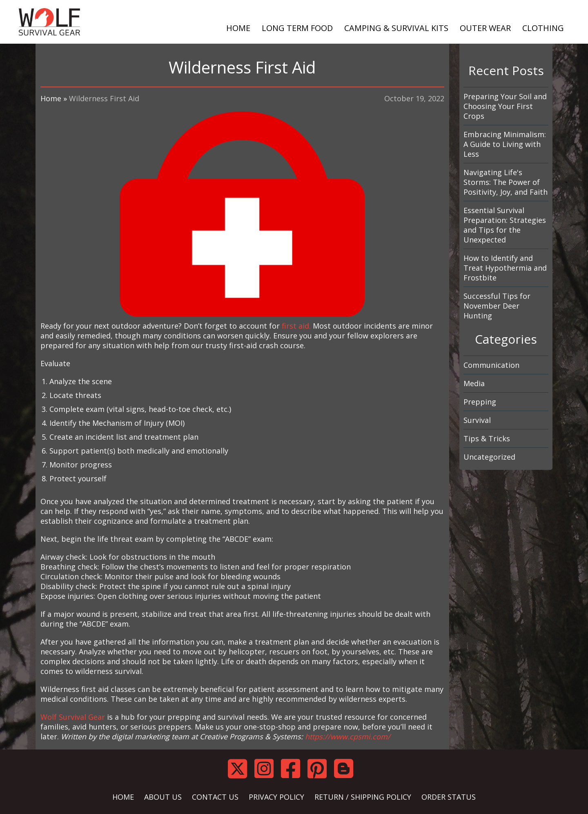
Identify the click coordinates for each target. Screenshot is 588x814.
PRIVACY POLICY (276, 797)
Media (474, 383)
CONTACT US (215, 797)
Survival (477, 420)
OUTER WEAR (485, 27)
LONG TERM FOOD (297, 27)
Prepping (479, 402)
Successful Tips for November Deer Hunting (496, 305)
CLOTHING (543, 27)
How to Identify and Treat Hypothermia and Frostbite (505, 267)
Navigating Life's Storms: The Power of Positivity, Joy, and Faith (505, 182)
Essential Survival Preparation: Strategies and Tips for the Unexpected (504, 225)
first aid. (296, 326)
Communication (491, 365)
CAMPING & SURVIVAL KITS (396, 27)
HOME (238, 27)
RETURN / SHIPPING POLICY (362, 797)
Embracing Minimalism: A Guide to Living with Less (504, 144)
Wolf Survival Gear (72, 717)
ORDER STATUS (448, 797)
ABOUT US (163, 797)
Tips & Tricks (486, 438)
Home (50, 98)
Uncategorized (489, 457)
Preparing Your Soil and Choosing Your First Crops (505, 106)
